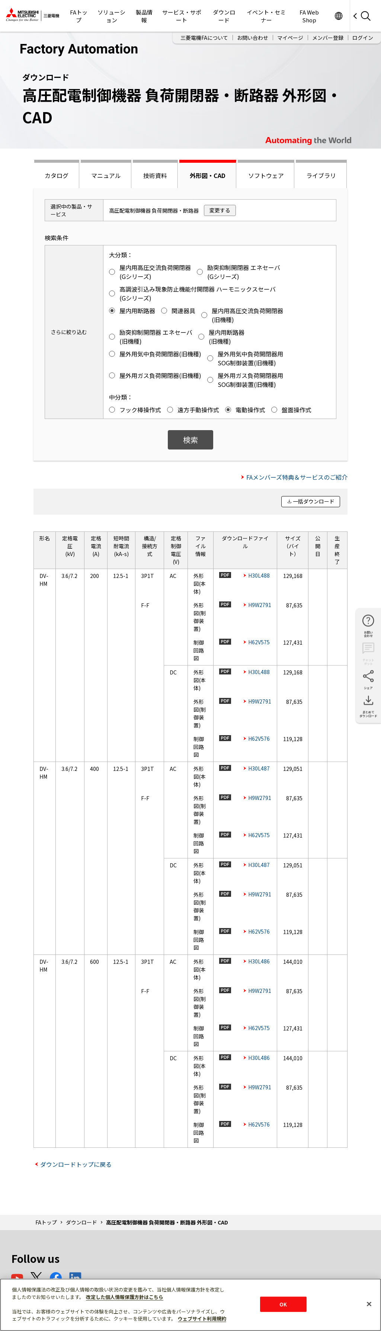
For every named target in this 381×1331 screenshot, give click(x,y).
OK (283, 1304)
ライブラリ (321, 175)
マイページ (290, 37)
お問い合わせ (252, 37)
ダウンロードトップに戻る (76, 1164)
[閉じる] (369, 1304)
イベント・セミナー (266, 16)
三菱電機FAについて (204, 37)
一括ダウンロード (313, 501)
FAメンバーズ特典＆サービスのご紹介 (297, 477)
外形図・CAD (207, 175)
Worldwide (338, 16)
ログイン (362, 37)
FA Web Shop (309, 16)
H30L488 (259, 575)
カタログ (56, 175)
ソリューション (111, 16)
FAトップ (78, 16)
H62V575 (259, 642)
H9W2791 (259, 605)
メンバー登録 (327, 37)
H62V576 (259, 738)
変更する (219, 210)
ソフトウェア (266, 175)
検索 (190, 439)
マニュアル (106, 175)
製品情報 (144, 16)
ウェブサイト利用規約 (202, 1318)
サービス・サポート (181, 16)
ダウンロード (224, 16)
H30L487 (259, 768)
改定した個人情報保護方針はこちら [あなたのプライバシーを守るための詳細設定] (124, 1296)
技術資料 (155, 175)
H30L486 (259, 961)
